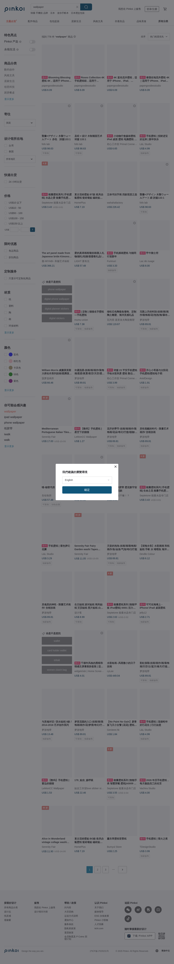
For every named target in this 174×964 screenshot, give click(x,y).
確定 (87, 489)
